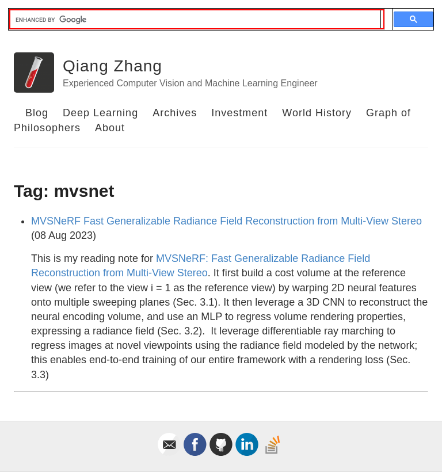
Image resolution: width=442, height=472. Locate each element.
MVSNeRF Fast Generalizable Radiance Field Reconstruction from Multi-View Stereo (226, 221)
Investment (239, 113)
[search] (195, 19)
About (110, 128)
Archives (175, 113)
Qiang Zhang (112, 66)
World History (317, 113)
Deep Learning (100, 113)
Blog (36, 113)
